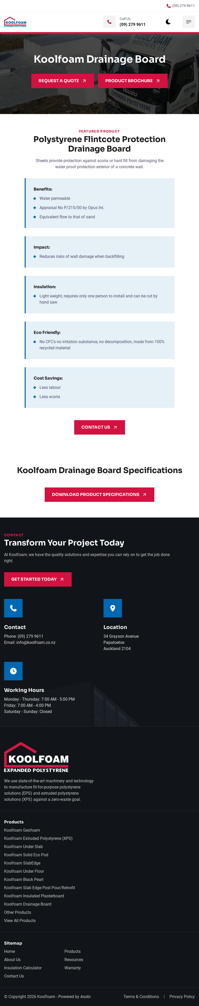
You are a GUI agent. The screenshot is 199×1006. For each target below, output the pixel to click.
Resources (73, 959)
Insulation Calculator (23, 967)
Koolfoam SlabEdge (22, 863)
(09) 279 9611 (183, 6)
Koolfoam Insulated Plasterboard (34, 896)
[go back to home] (36, 758)
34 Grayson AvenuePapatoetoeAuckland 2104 (121, 642)
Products (72, 951)
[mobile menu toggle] (189, 22)
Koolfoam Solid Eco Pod (26, 854)
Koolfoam (46, 996)
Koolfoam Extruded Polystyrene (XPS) (38, 838)
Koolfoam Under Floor (24, 871)
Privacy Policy (182, 996)
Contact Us (99, 427)
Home (9, 951)
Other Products (17, 912)
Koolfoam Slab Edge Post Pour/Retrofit (39, 887)
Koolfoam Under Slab (23, 846)
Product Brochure (132, 80)
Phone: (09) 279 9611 (23, 636)
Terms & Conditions (141, 996)
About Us (12, 959)
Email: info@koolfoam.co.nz (29, 642)
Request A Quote (63, 80)
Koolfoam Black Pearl (23, 879)
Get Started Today (37, 579)
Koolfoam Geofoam (22, 830)
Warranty (72, 967)
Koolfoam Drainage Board (27, 904)
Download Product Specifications (99, 494)
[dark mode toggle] (168, 22)
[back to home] (15, 22)
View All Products (20, 920)
